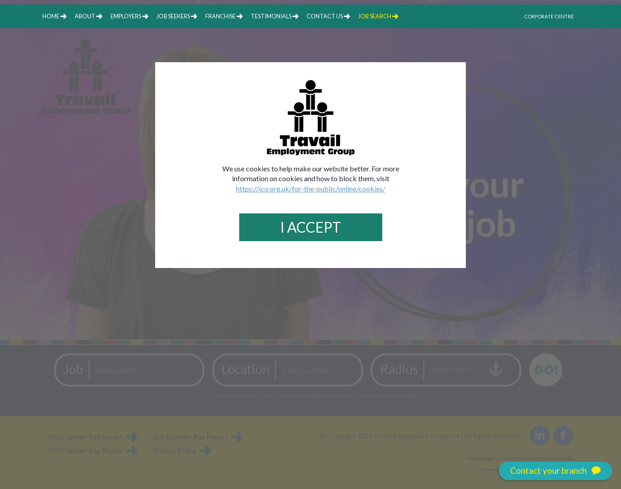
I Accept (310, 227)
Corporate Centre (549, 16)
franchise (220, 16)
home (50, 16)
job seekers (173, 16)
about (85, 16)
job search (374, 16)
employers (125, 16)
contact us (325, 16)
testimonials (271, 16)
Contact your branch (555, 470)
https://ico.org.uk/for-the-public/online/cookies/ (310, 188)
